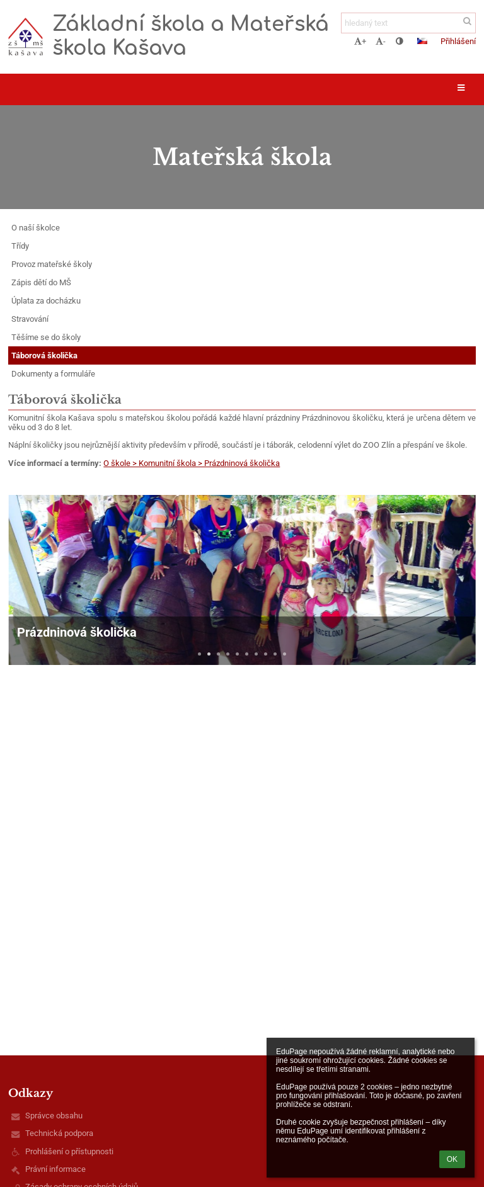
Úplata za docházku (46, 300)
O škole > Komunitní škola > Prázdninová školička (191, 463)
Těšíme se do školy (46, 337)
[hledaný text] (408, 23)
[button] (422, 40)
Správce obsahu (54, 1115)
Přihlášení (458, 41)
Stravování (30, 319)
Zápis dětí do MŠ (41, 282)
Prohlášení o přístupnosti (69, 1151)
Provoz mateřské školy (51, 264)
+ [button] (360, 41)
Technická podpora (59, 1133)
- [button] (381, 41)
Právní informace (55, 1169)
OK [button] (452, 1159)
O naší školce (35, 227)
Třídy (20, 246)
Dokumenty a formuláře (53, 373)
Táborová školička (44, 355)
